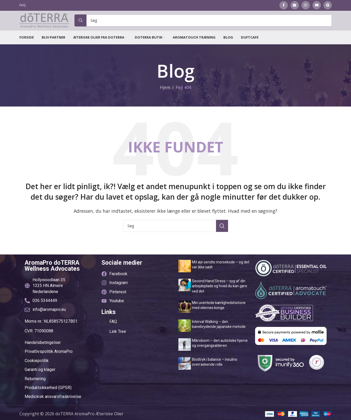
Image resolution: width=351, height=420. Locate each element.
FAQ (113, 331)
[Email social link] (294, 5)
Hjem (165, 97)
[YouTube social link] (316, 5)
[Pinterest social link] (327, 5)
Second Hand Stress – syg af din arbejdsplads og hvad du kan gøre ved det (219, 296)
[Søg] (203, 25)
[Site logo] (44, 25)
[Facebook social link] (283, 5)
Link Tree (117, 341)
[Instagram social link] (305, 5)
